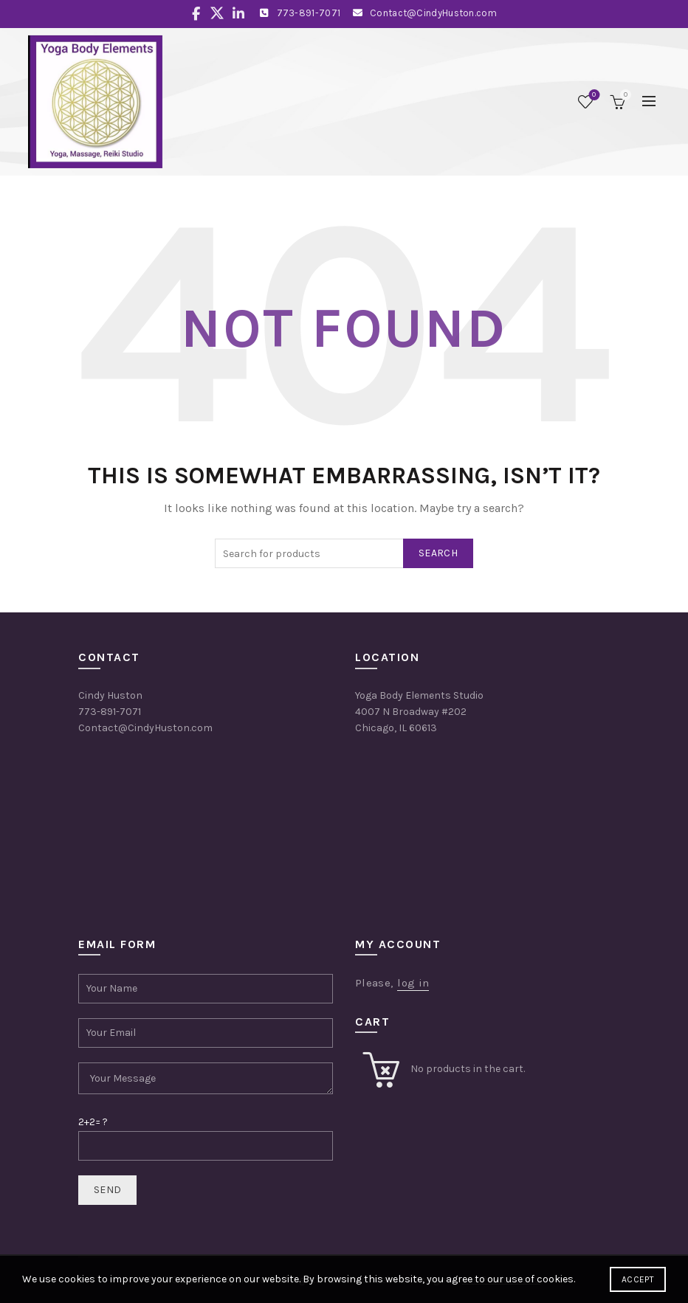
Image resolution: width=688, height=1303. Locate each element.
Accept (638, 1279)
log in (413, 982)
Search (438, 553)
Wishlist (592, 95)
